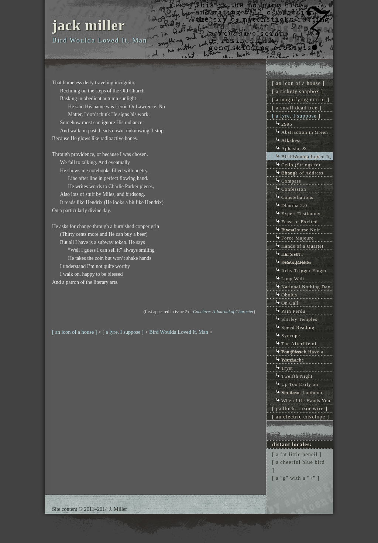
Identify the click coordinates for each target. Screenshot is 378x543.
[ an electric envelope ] (300, 417)
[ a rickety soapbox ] (297, 91)
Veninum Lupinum (301, 392)
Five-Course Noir (300, 230)
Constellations (297, 197)
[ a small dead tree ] (297, 108)
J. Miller (118, 509)
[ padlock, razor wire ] (299, 408)
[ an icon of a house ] (74, 332)
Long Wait (293, 278)
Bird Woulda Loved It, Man (178, 332)
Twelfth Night (297, 376)
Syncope (290, 335)
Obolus (289, 295)
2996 (286, 124)
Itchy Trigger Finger (304, 270)
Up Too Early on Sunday (299, 384)
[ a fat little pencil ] (297, 454)
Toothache (292, 360)
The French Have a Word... (302, 352)
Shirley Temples (299, 319)
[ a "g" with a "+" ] (295, 478)
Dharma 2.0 (294, 205)
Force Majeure (297, 238)
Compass (291, 181)
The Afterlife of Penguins (299, 344)
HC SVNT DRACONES (295, 254)
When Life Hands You (305, 400)
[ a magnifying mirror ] (300, 99)
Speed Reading (298, 327)
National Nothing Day (305, 286)
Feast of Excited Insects (299, 222)
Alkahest (291, 140)
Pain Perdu (293, 311)
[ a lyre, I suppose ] (123, 332)
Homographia (296, 262)
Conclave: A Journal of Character (223, 311)
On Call (290, 303)
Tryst (287, 368)
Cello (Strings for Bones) (301, 165)
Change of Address (302, 173)
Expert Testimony (300, 213)
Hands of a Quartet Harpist (302, 246)
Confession (293, 189)
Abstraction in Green (304, 132)
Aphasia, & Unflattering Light (301, 149)
